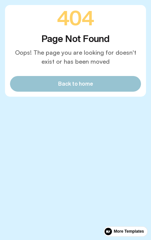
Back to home (75, 83)
